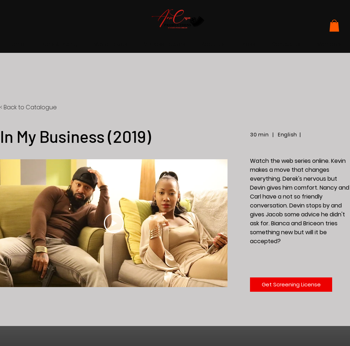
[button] (334, 25)
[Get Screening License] (291, 284)
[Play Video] (114, 224)
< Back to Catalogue (28, 107)
